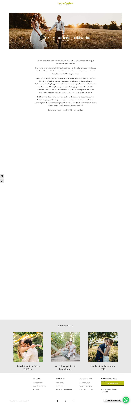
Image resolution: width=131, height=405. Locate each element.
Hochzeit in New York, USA (103, 351)
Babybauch (36, 389)
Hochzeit (65, 35)
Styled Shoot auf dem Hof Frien (28, 351)
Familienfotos (61, 386)
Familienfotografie (39, 386)
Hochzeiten (60, 383)
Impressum (104, 391)
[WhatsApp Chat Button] (126, 400)
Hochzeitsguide (85, 383)
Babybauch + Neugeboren (64, 389)
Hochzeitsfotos (38, 383)
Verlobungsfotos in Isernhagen (65, 351)
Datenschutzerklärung (109, 389)
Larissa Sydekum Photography (21, 400)
